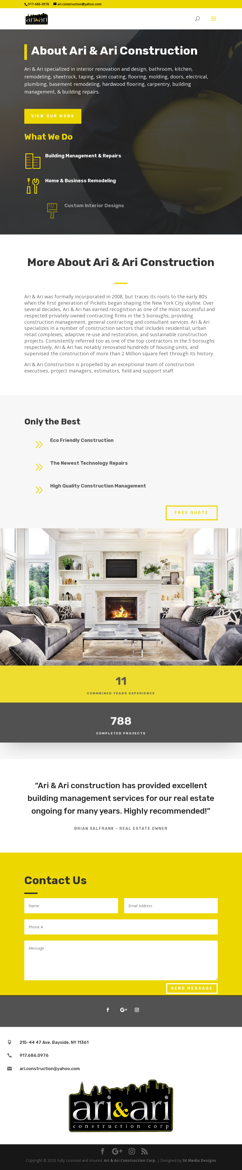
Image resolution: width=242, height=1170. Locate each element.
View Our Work (53, 116)
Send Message (192, 988)
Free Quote (192, 513)
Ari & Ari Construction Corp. (130, 1160)
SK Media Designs (199, 1160)
